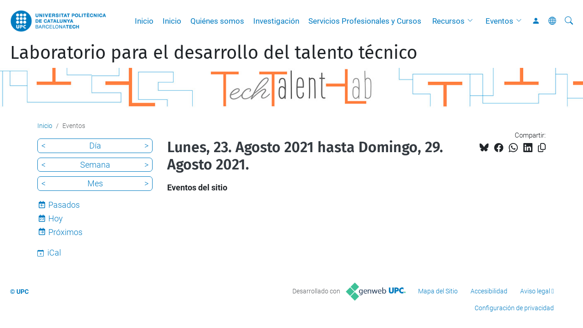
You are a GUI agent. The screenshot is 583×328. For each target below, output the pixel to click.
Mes (95, 183)
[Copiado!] (542, 148)
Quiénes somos (217, 21)
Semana (95, 164)
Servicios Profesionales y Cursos (364, 21)
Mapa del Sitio (438, 291)
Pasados (64, 205)
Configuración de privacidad (514, 308)
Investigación (276, 21)
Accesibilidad (488, 291)
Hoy (55, 218)
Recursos (448, 21)
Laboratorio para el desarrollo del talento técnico (213, 53)
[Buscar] (569, 21)
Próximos (65, 232)
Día (95, 145)
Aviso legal (535, 291)
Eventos (499, 21)
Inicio (144, 21)
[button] (472, 21)
